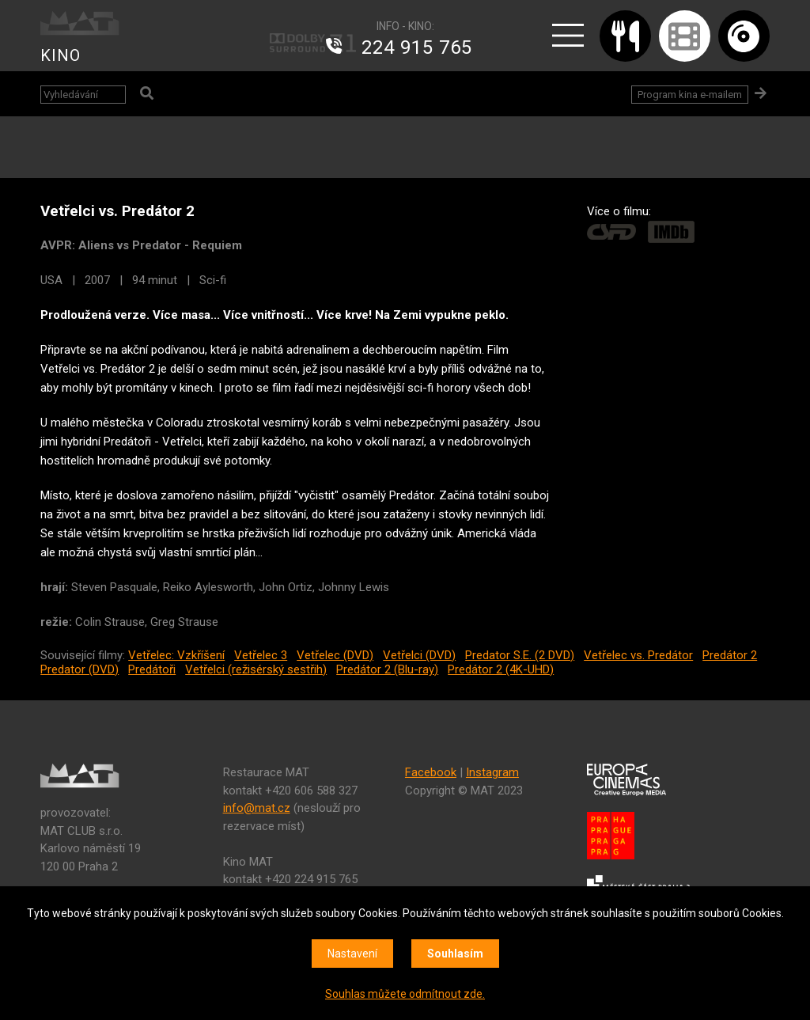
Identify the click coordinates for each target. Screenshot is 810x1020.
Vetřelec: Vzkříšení (176, 655)
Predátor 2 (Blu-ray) (387, 669)
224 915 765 (416, 47)
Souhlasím (455, 953)
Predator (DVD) (79, 669)
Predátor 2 (729, 655)
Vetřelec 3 (260, 655)
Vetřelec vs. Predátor (638, 655)
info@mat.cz (256, 808)
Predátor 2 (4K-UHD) (501, 669)
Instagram (492, 772)
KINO (60, 55)
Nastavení (352, 953)
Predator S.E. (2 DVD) (519, 655)
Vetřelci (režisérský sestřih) (256, 669)
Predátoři (152, 669)
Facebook (430, 772)
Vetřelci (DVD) (419, 655)
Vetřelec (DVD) (335, 655)
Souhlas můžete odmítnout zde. (405, 994)
